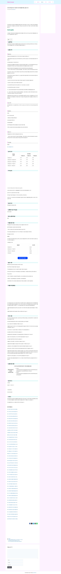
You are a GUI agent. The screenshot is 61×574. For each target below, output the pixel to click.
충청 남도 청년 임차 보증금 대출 (12, 434)
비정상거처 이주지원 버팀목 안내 (12, 516)
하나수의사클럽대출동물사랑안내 (12, 493)
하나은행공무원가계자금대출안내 (12, 507)
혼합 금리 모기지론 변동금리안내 (12, 453)
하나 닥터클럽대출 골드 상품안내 (12, 486)
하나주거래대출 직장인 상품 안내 (12, 474)
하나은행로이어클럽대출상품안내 (12, 488)
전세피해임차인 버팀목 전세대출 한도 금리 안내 (14, 540)
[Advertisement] (15, 17)
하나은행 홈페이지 (10, 146)
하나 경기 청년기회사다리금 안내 (12, 467)
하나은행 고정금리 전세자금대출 (12, 409)
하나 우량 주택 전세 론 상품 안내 (12, 413)
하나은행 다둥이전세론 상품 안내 (12, 420)
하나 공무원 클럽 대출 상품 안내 (12, 483)
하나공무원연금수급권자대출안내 (12, 509)
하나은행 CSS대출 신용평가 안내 (12, 502)
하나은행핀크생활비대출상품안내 (12, 479)
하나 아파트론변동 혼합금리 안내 (12, 444)
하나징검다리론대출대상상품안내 (12, 514)
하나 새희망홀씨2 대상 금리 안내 (12, 504)
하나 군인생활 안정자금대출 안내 (12, 511)
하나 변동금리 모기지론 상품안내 (12, 448)
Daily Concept (10, 2)
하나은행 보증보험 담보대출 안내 (12, 455)
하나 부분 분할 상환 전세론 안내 (12, 439)
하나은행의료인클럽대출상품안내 (12, 495)
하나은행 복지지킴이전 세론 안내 (12, 423)
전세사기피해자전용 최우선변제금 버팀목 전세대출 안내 (15, 541)
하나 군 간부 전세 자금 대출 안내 (12, 441)
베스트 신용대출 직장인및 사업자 (12, 497)
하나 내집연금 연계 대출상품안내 (12, 458)
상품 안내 (15, 539)
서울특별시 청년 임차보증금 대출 (12, 432)
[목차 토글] (11, 39)
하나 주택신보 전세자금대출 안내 (12, 411)
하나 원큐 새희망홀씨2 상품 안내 (12, 472)
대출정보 (9, 538)
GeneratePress (34, 572)
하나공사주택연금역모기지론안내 (12, 462)
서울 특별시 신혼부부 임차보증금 (12, 430)
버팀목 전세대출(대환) (10, 539)
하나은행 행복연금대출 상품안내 (12, 500)
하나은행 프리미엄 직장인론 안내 (12, 481)
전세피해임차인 (18, 539)
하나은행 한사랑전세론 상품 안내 (12, 425)
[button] (52, 2)
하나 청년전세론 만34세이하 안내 (12, 427)
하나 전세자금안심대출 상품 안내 (12, 416)
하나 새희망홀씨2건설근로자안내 (12, 469)
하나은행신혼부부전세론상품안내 (12, 418)
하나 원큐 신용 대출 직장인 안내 (12, 476)
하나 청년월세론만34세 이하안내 (12, 437)
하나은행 (21, 539)
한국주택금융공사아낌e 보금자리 (12, 460)
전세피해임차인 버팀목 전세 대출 (12, 518)
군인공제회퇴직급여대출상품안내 (12, 465)
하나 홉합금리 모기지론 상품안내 (12, 451)
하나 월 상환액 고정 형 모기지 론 (12, 446)
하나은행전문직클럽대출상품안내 (12, 490)
